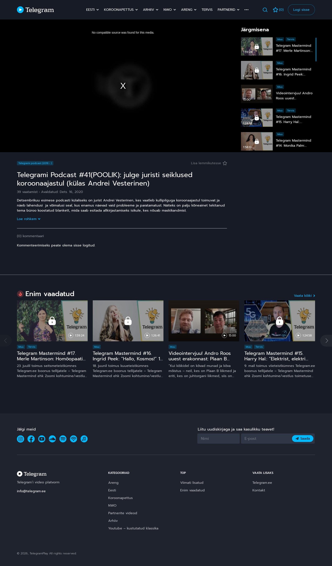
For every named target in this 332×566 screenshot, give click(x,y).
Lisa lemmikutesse (209, 163)
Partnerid (226, 10)
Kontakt (258, 490)
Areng (186, 10)
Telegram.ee (262, 482)
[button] (326, 341)
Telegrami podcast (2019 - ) (35, 163)
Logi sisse (301, 9)
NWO (167, 10)
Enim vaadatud (192, 490)
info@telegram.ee (31, 491)
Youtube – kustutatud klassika (133, 528)
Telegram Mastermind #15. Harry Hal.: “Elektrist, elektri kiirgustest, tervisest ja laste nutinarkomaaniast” (276, 361)
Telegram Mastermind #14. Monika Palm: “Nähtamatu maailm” (293, 145)
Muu (279, 39)
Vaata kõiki (304, 295)
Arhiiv (148, 10)
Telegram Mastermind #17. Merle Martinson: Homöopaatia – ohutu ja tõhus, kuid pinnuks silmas (51, 361)
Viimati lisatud (191, 482)
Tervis (207, 10)
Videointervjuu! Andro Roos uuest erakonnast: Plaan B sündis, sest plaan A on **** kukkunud (200, 361)
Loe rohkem (28, 218)
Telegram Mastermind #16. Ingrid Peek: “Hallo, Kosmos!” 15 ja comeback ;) (128, 359)
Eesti (90, 10)
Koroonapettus (119, 10)
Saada (302, 438)
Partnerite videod (122, 513)
